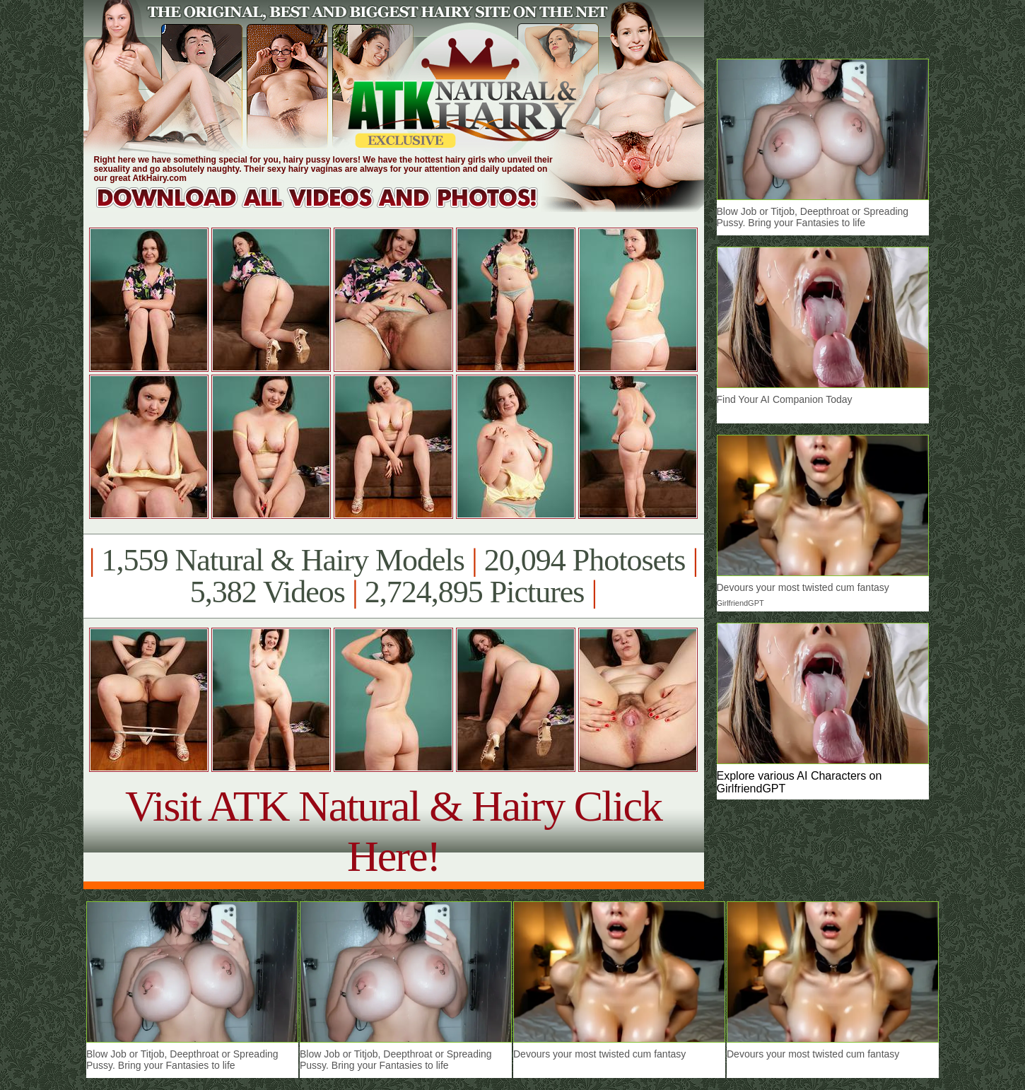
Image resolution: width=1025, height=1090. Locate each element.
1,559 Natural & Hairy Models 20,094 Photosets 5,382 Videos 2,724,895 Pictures (393, 576)
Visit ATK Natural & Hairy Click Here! (393, 831)
